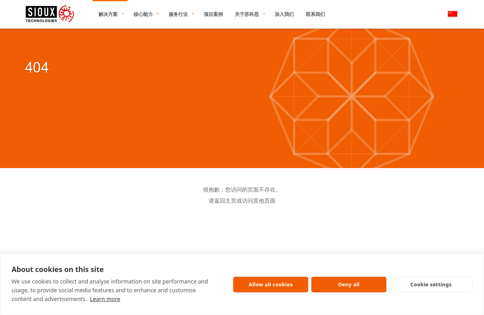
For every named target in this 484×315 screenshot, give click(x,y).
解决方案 (108, 14)
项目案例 (213, 14)
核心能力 (143, 14)
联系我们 (315, 14)
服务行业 (178, 14)
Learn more (105, 299)
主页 (230, 201)
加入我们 (284, 14)
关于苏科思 (247, 14)
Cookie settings (430, 284)
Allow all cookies (271, 284)
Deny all (349, 284)
